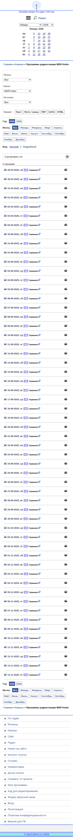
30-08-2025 (13, 234)
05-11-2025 (13, 592)
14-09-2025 (13, 372)
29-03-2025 (13, 170)
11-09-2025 (13, 344)
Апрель (58, 127)
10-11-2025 (13, 638)
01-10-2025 (13, 528)
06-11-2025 (13, 601)
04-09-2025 (13, 280)
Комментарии (16, 766)
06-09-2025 (13, 298)
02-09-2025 (13, 261)
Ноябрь (8, 139)
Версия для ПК (17, 821)
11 (34, 54)
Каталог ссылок (17, 754)
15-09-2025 (13, 381)
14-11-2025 (13, 675)
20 (44, 37)
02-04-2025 (13, 206)
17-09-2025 (13, 399)
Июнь (15, 133)
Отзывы (12, 760)
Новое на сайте (17, 748)
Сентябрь (46, 133)
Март (48, 127)
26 (49, 33)
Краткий (14, 146)
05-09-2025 (13, 289)
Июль (24, 133)
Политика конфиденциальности (27, 815)
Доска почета (16, 772)
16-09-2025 (13, 390)
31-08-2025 (13, 243)
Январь (24, 127)
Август (34, 133)
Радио (11, 742)
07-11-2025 (13, 610)
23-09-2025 (13, 454)
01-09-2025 (13, 252)
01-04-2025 (13, 197)
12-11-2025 (13, 656)
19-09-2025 (13, 418)
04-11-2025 (13, 583)
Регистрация (15, 809)
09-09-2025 (13, 326)
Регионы (13, 724)
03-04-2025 (13, 216)
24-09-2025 (13, 463)
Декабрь (20, 139)
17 (39, 51)
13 (39, 37)
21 (44, 40)
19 (44, 33)
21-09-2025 (13, 436)
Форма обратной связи (21, 797)
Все (15, 127)
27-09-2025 (13, 491)
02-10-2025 (13, 537)
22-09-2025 (13, 445)
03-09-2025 (13, 271)
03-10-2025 (13, 546)
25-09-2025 (13, 473)
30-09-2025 (13, 518)
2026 (19, 121)
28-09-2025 (13, 500)
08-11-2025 (13, 619)
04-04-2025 (13, 225)
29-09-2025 (13, 509)
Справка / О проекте (20, 778)
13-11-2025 (13, 665)
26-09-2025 (13, 482)
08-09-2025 (13, 317)
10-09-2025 (13, 335)
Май (6, 133)
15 (39, 44)
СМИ (11, 736)
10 (34, 51)
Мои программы (17, 784)
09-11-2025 (13, 629)
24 (44, 51)
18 (39, 54)
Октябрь (60, 133)
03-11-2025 (13, 574)
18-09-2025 (13, 408)
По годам (13, 718)
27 (49, 37)
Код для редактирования (23, 791)
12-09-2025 (13, 353)
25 (44, 54)
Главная (8, 64)
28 (49, 40)
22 (44, 44)
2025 (12, 121)
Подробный (29, 146)
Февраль (37, 127)
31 (49, 51)
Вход (11, 803)
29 (49, 44)
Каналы (19, 64)
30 (49, 47)
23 (44, 47)
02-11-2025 (13, 564)
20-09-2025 (13, 427)
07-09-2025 (13, 307)
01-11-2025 (13, 555)
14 (39, 40)
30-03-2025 (13, 179)
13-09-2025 (13, 362)
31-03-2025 (13, 188)
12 (39, 33)
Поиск (42, 18)
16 (39, 47)
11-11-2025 (13, 647)
